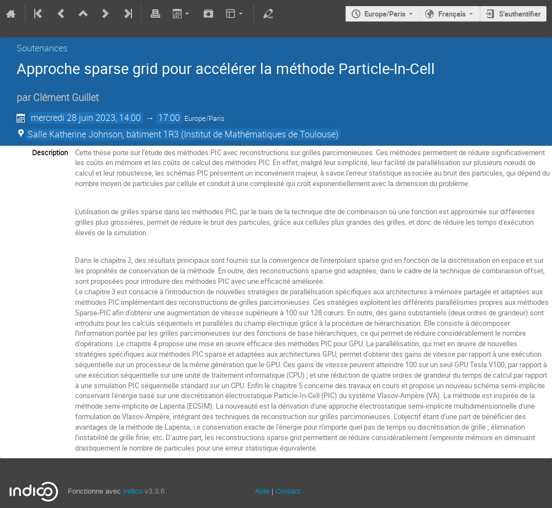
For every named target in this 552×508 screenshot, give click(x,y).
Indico (132, 491)
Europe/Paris (385, 14)
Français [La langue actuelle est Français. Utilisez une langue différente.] (452, 14)
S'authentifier (520, 14)
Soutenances (42, 48)
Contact (287, 491)
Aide (262, 491)
